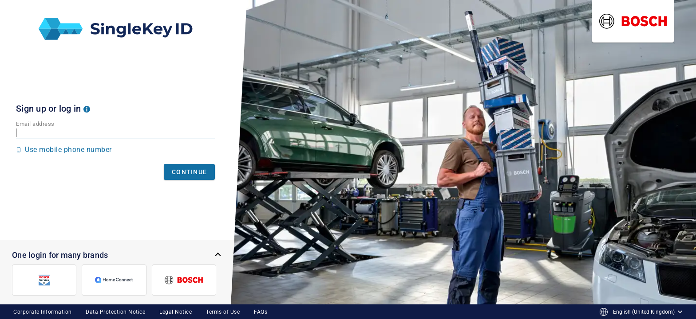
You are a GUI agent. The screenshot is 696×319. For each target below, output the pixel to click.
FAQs (260, 312)
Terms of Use (223, 312)
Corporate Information (42, 312)
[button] (86, 108)
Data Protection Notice (115, 312)
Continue (189, 171)
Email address (35, 124)
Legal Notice (175, 312)
